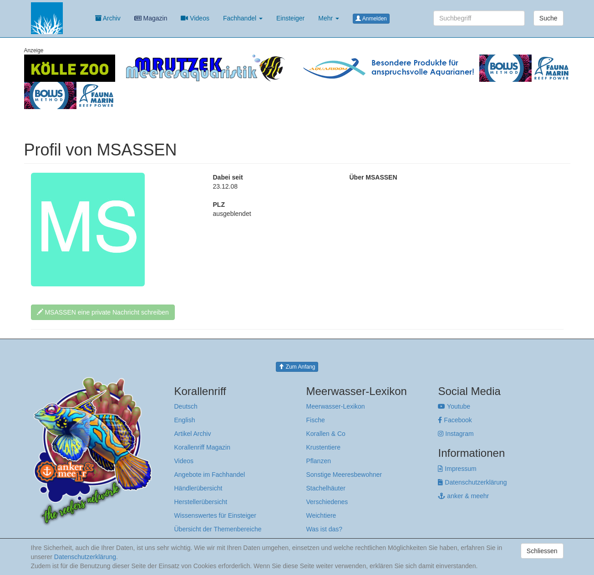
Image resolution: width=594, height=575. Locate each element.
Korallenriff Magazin (202, 447)
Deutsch (186, 406)
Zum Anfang (297, 367)
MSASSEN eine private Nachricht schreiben (103, 312)
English (184, 420)
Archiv (108, 18)
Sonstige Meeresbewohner (344, 474)
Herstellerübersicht (201, 501)
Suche (548, 18)
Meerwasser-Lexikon (335, 406)
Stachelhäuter (325, 488)
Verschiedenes (327, 501)
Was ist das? (324, 529)
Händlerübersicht (198, 488)
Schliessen (542, 551)
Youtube (454, 406)
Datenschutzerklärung (472, 482)
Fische (315, 420)
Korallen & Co (325, 433)
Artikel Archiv (192, 433)
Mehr (328, 18)
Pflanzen (318, 461)
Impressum (457, 468)
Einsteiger (290, 18)
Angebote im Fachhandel (209, 474)
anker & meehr (463, 496)
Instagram (455, 433)
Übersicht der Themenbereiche (218, 529)
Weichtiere (321, 515)
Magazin (151, 18)
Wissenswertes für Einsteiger (215, 515)
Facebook (455, 420)
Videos (195, 18)
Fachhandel (243, 18)
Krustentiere (323, 447)
